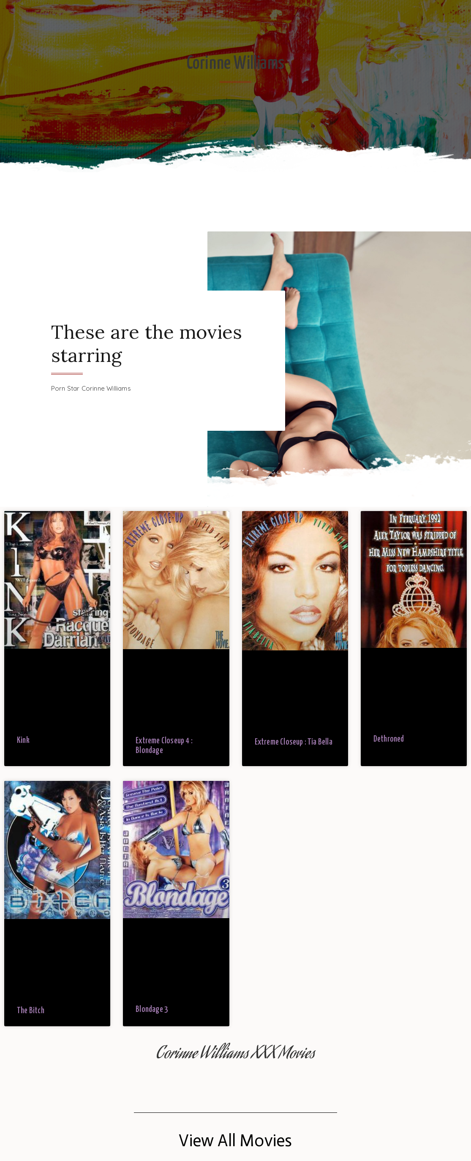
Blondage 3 (152, 1010)
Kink (23, 741)
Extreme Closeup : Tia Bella (293, 742)
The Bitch (30, 1011)
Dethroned (388, 739)
